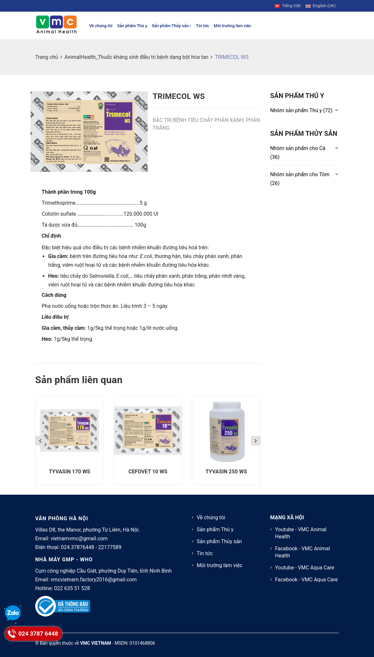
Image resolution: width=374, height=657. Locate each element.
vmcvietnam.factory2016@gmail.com (93, 579)
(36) (298, 152)
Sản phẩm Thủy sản (172, 25)
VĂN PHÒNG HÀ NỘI (61, 518)
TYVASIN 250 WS (226, 472)
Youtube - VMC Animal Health (301, 533)
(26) (300, 178)
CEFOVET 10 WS (148, 472)
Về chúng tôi (101, 25)
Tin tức (202, 25)
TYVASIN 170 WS (69, 472)
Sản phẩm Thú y (132, 25)
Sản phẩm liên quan (78, 379)
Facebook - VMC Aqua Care (306, 579)
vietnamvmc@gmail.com (79, 538)
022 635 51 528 (72, 588)
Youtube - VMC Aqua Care (304, 568)
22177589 (109, 547)
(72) (301, 110)
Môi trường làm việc (232, 25)
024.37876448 (77, 547)
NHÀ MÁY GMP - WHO (64, 559)
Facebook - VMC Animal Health (302, 552)
